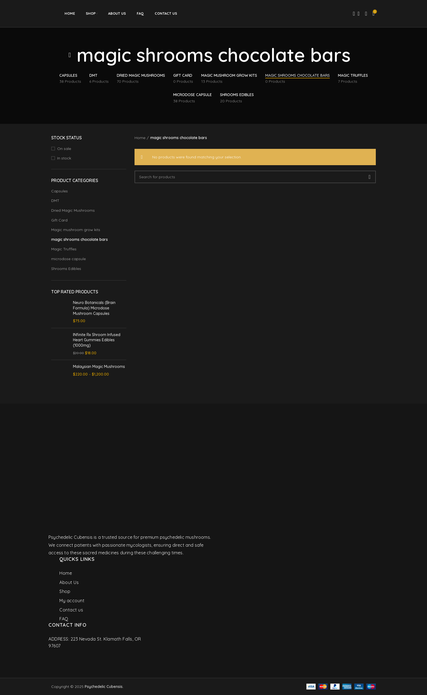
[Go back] (70, 55)
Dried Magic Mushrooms (73, 210)
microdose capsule (68, 258)
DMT (55, 200)
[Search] (352, 13)
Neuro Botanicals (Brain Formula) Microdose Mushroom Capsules (94, 308)
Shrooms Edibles (66, 268)
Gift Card (59, 220)
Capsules (59, 191)
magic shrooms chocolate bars (79, 239)
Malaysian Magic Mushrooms (99, 366)
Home (140, 137)
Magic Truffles (64, 249)
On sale (64, 148)
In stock (64, 158)
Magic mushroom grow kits (75, 229)
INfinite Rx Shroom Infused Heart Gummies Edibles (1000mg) (96, 340)
